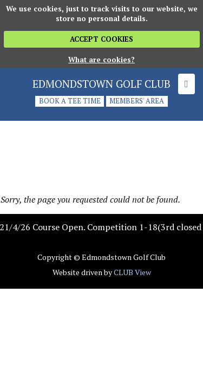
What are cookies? (101, 59)
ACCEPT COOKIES (101, 39)
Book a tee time (70, 101)
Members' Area (136, 101)
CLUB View (132, 272)
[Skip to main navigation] (186, 84)
